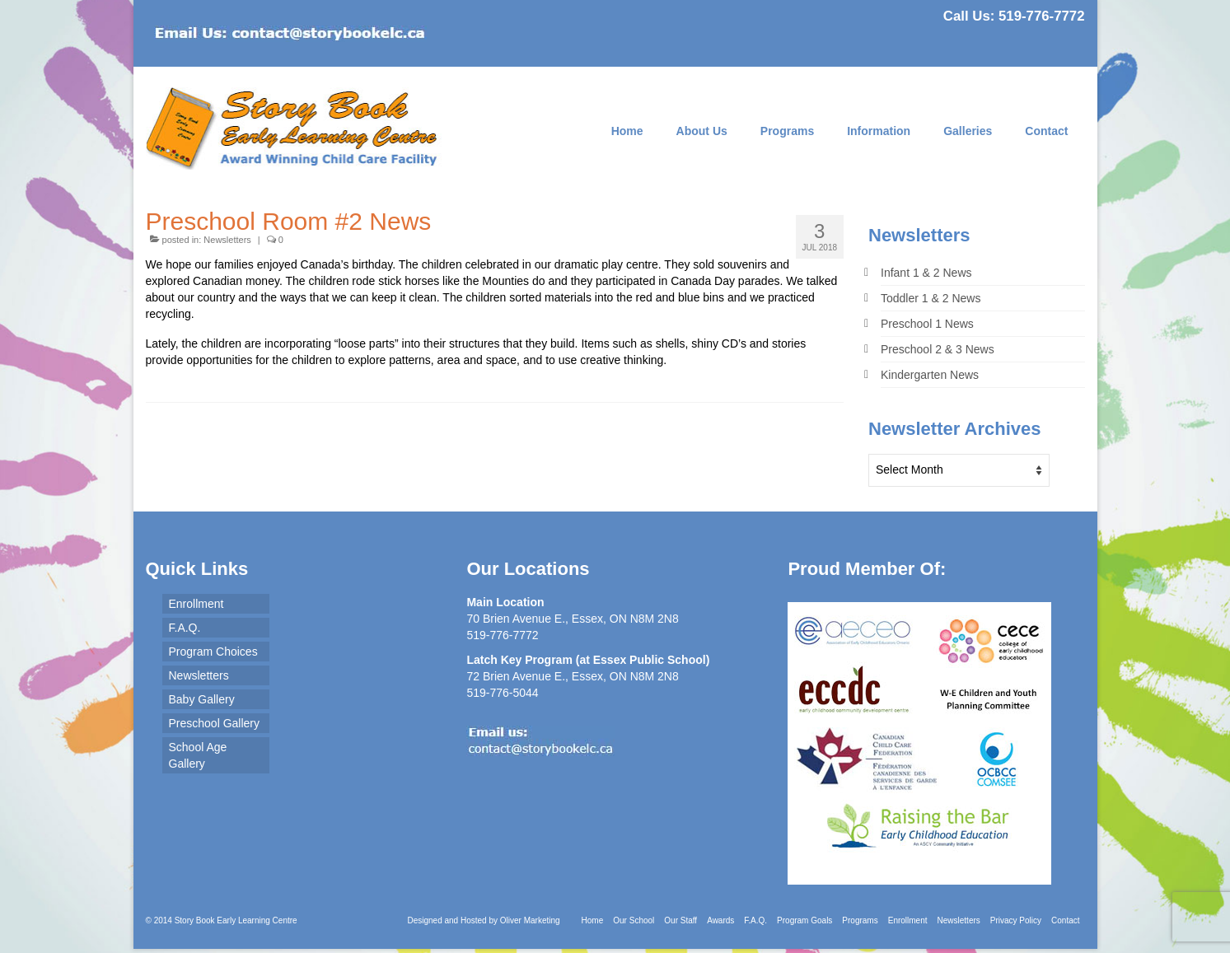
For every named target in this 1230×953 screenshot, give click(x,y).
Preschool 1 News (927, 323)
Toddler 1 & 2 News (930, 298)
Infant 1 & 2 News (926, 272)
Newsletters (226, 240)
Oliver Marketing (530, 920)
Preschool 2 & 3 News (937, 349)
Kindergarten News (930, 374)
